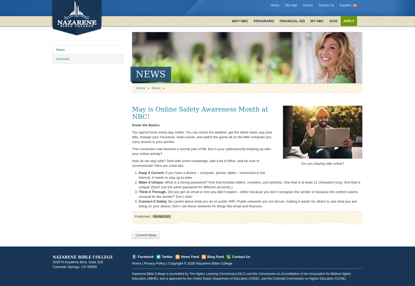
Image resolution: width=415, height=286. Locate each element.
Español (345, 5)
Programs (264, 21)
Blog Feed (215, 257)
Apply (348, 21)
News (156, 88)
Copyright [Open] (175, 263)
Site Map (291, 5)
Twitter (167, 257)
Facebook (146, 257)
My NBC (317, 21)
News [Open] (60, 50)
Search (308, 5)
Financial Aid (292, 21)
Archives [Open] (62, 59)
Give (334, 21)
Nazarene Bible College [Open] (214, 263)
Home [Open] (140, 88)
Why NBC (240, 21)
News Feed (190, 257)
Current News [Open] (146, 235)
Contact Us (326, 5)
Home (275, 5)
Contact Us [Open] (241, 257)
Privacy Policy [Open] (154, 263)
